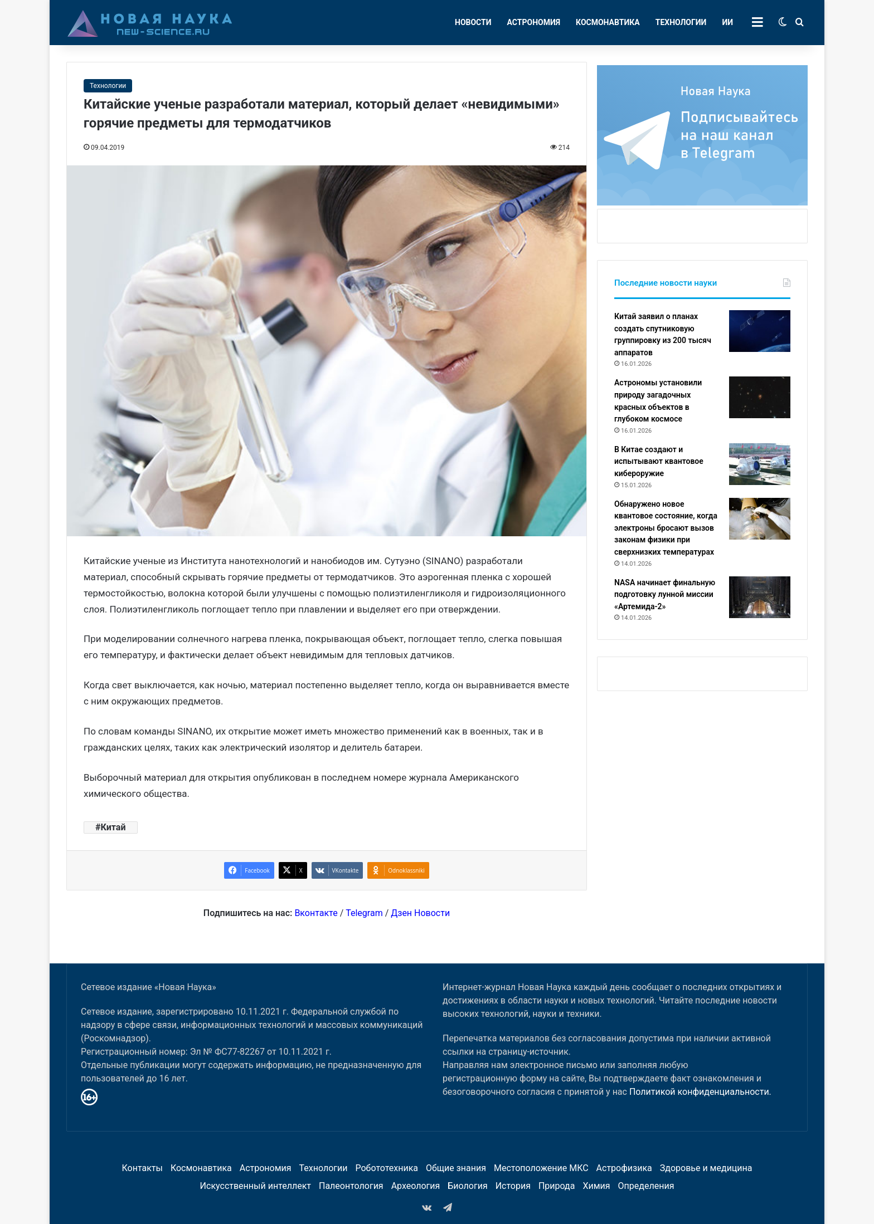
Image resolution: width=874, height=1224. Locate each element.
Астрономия (534, 22)
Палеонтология (351, 1186)
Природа (556, 1186)
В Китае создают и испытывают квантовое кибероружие (658, 461)
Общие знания (456, 1168)
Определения (646, 1186)
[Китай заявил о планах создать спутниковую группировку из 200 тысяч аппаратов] (759, 331)
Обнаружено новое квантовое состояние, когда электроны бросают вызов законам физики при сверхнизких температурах (665, 528)
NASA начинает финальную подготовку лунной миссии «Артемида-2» (664, 594)
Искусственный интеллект (255, 1186)
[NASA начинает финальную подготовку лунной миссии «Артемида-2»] (759, 597)
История (513, 1186)
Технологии (681, 22)
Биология (467, 1186)
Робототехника (387, 1168)
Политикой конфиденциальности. (700, 1091)
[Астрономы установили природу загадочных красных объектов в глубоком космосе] (759, 397)
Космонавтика (608, 22)
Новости (473, 22)
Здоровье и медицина (706, 1168)
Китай (112, 827)
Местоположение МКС (541, 1168)
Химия (596, 1186)
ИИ (727, 22)
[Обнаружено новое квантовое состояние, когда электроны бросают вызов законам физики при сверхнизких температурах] (759, 519)
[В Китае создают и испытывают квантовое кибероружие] (759, 464)
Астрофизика (624, 1168)
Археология (415, 1186)
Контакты (142, 1168)
